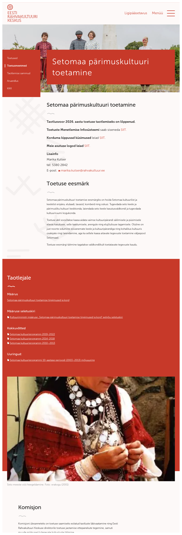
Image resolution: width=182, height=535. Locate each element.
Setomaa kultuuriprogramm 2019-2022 (32, 334)
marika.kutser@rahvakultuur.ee (83, 170)
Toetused (12, 58)
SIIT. (124, 130)
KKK (9, 88)
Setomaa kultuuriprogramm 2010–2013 (32, 343)
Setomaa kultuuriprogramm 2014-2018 (32, 338)
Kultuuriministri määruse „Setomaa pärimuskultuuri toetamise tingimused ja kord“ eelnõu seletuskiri (66, 317)
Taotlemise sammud (18, 73)
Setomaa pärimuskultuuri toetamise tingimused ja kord (38, 300)
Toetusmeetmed (17, 65)
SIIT (102, 138)
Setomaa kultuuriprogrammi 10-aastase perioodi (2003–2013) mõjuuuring (52, 360)
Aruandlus (12, 80)
